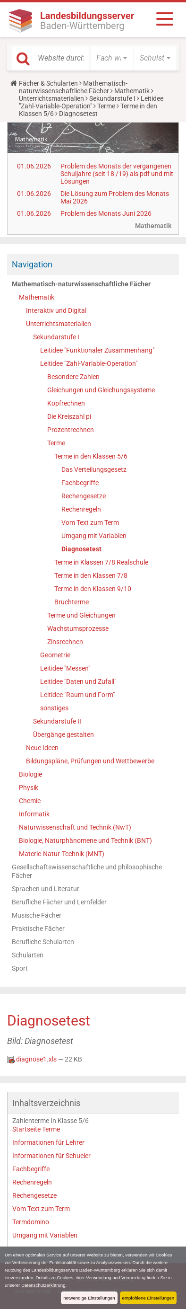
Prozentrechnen (70, 429)
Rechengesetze (83, 496)
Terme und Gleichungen (81, 615)
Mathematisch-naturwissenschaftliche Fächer (73, 87)
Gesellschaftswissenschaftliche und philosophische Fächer (87, 871)
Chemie (30, 801)
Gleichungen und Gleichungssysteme (101, 390)
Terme (106, 106)
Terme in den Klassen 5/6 (90, 456)
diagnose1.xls (32, 1059)
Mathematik (132, 91)
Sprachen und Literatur (45, 889)
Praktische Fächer (38, 928)
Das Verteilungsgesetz (94, 469)
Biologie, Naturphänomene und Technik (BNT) (85, 840)
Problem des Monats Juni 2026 (106, 213)
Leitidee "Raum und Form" (77, 695)
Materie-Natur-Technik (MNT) (61, 854)
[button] (112, 58)
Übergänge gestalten (63, 734)
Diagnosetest (81, 549)
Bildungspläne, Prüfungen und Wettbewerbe (90, 761)
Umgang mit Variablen (94, 536)
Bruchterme (71, 602)
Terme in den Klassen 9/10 (92, 589)
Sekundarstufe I (112, 98)
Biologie (30, 774)
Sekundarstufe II (57, 721)
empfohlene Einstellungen (148, 1297)
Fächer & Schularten (48, 83)
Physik (28, 787)
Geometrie (55, 655)
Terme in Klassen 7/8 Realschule (101, 562)
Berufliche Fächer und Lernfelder (59, 902)
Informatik (34, 814)
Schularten (27, 955)
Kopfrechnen (66, 403)
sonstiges (54, 708)
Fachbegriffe (80, 482)
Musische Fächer (36, 915)
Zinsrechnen (65, 642)
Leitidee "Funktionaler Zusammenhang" (97, 350)
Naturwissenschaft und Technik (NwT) (75, 827)
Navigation (32, 264)
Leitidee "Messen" (65, 668)
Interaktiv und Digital (56, 310)
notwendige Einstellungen (89, 1297)
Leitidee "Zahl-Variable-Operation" (91, 102)
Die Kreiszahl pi (69, 416)
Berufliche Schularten (43, 942)
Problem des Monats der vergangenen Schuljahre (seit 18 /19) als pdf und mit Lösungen (116, 173)
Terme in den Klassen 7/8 (90, 575)
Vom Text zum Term (90, 522)
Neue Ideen (42, 748)
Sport (20, 968)
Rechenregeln (81, 509)
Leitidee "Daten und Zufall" (78, 681)
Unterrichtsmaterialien (51, 98)
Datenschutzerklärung (43, 1285)
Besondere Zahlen (73, 376)
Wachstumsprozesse (78, 628)
